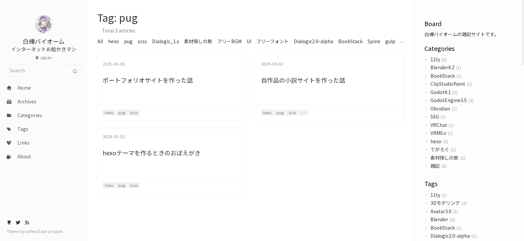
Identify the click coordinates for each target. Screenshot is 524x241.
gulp (390, 41)
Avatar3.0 (440, 211)
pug (128, 41)
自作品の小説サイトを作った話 (303, 80)
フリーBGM (229, 41)
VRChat (438, 125)
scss (142, 41)
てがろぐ (439, 149)
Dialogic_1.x (165, 41)
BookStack (442, 75)
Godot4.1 (440, 92)
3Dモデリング (445, 202)
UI (249, 41)
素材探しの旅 (444, 157)
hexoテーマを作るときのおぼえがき (152, 152)
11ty (435, 59)
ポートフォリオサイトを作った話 (148, 80)
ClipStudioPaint (447, 83)
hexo (435, 141)
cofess (32, 231)
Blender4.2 (442, 67)
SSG (434, 116)
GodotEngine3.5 (448, 100)
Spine (374, 41)
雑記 (435, 165)
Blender (439, 219)
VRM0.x (438, 133)
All (100, 41)
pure (58, 231)
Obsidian (440, 108)
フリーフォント (272, 41)
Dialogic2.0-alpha (450, 235)
